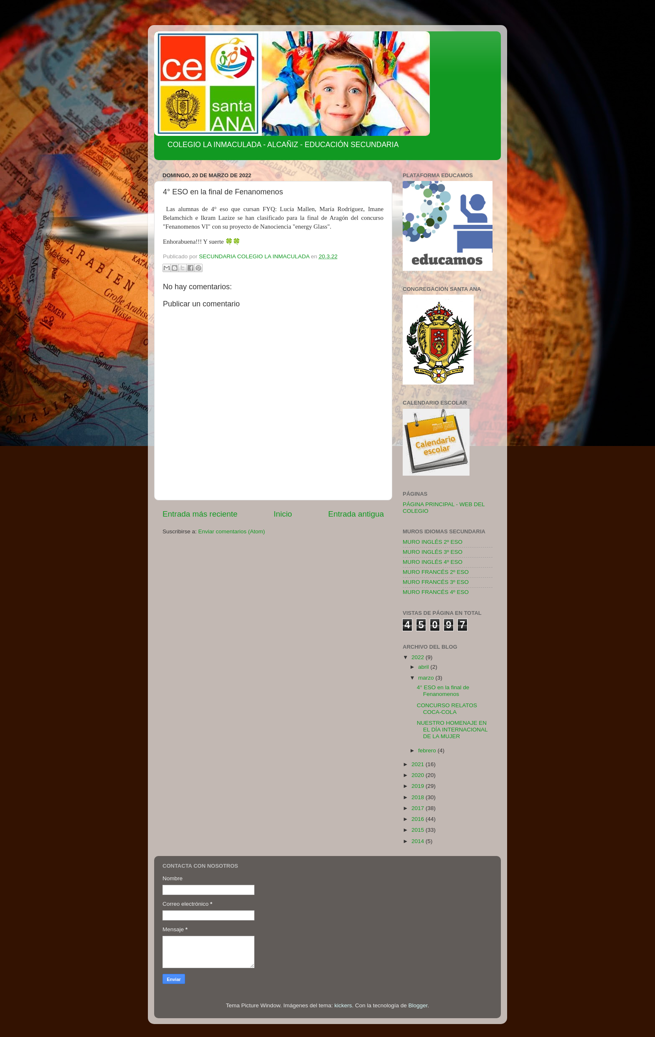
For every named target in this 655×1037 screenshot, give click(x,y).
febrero (428, 750)
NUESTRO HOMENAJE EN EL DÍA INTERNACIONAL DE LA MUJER (452, 729)
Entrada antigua (356, 514)
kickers (343, 1005)
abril (424, 667)
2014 (418, 841)
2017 (418, 808)
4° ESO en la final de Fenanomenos (443, 690)
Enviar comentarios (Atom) (231, 531)
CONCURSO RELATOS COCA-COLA (447, 708)
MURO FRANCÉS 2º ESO (436, 572)
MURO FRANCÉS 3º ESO (436, 582)
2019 (418, 786)
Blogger (418, 1005)
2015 (418, 830)
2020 (418, 775)
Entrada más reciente (200, 514)
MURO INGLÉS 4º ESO (432, 562)
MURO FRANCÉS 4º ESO (436, 592)
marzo (426, 678)
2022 (418, 657)
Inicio (283, 514)
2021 (418, 764)
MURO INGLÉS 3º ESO (432, 552)
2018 (418, 797)
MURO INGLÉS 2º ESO (432, 542)
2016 (418, 819)
